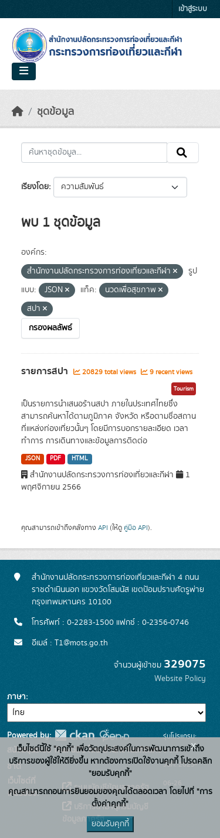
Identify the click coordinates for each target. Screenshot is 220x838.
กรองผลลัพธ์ (50, 328)
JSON (32, 458)
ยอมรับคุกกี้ (110, 824)
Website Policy (180, 679)
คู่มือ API (136, 527)
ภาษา (16, 697)
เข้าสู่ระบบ (192, 9)
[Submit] (183, 152)
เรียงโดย (35, 187)
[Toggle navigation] (24, 71)
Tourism (184, 389)
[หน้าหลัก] (17, 111)
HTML (80, 458)
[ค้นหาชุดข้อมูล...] (94, 152)
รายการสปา (45, 371)
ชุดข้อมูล (55, 111)
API (103, 527)
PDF (55, 458)
